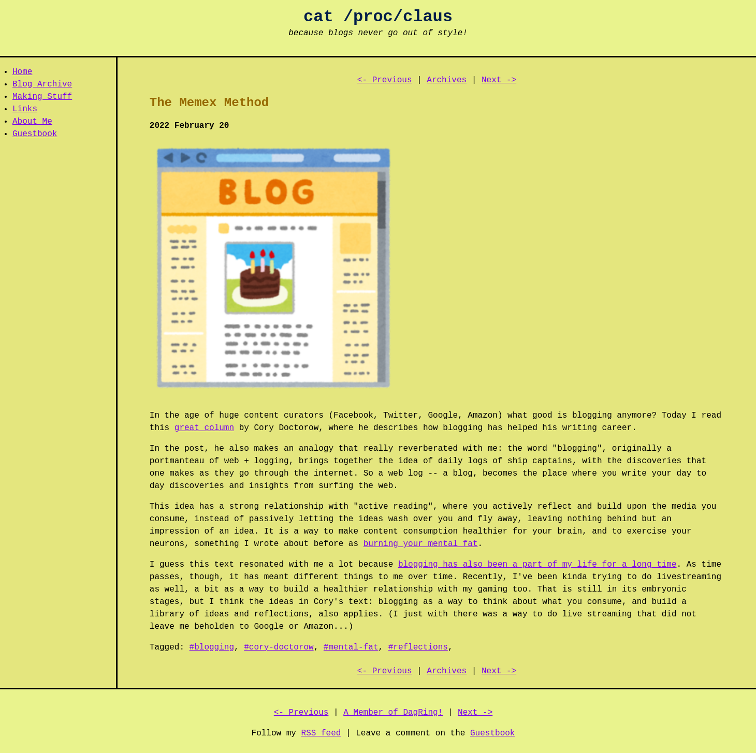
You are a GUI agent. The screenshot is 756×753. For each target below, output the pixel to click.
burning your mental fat (421, 544)
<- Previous (384, 80)
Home (22, 72)
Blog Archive (42, 84)
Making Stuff (42, 96)
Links (24, 109)
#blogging (212, 647)
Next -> (499, 80)
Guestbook (34, 134)
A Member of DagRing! (393, 712)
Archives (447, 80)
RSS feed (321, 733)
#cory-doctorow (278, 647)
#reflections (418, 647)
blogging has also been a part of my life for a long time (537, 564)
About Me (32, 121)
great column (204, 428)
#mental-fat (351, 647)
